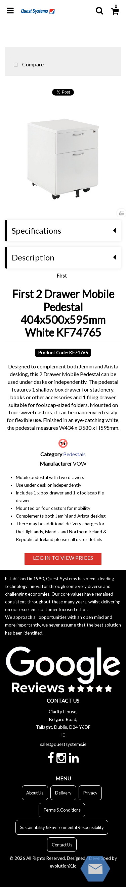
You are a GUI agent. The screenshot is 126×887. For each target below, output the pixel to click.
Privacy (90, 792)
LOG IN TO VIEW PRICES (63, 557)
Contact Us (62, 844)
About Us (34, 792)
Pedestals (74, 454)
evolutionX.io (63, 866)
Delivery (63, 792)
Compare (27, 65)
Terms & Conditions (62, 810)
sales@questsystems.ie (63, 744)
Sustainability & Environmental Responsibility (62, 827)
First (62, 276)
